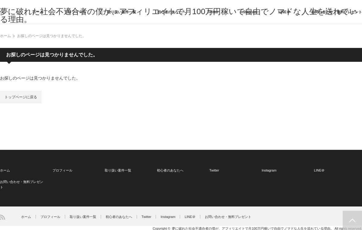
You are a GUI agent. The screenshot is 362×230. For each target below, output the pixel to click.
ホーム (37, 12)
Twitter (213, 12)
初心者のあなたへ (171, 12)
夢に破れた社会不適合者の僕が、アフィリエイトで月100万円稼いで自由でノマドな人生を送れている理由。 (252, 228)
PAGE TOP (352, 220)
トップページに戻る (21, 97)
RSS (2, 217)
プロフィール (75, 12)
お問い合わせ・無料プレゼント (336, 12)
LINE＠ (284, 12)
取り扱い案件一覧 (121, 12)
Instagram (248, 12)
